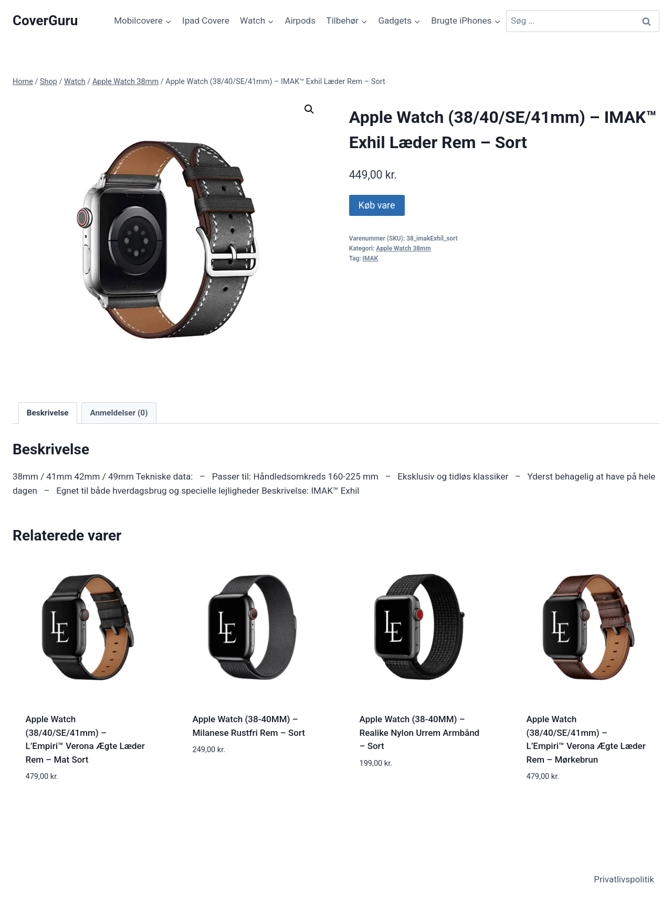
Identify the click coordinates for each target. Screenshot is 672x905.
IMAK (371, 258)
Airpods (300, 20)
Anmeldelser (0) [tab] (119, 413)
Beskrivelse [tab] (48, 413)
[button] (309, 109)
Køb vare (377, 205)
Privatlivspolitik (624, 879)
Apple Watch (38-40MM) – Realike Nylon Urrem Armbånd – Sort (420, 732)
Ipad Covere (205, 20)
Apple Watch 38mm (403, 248)
